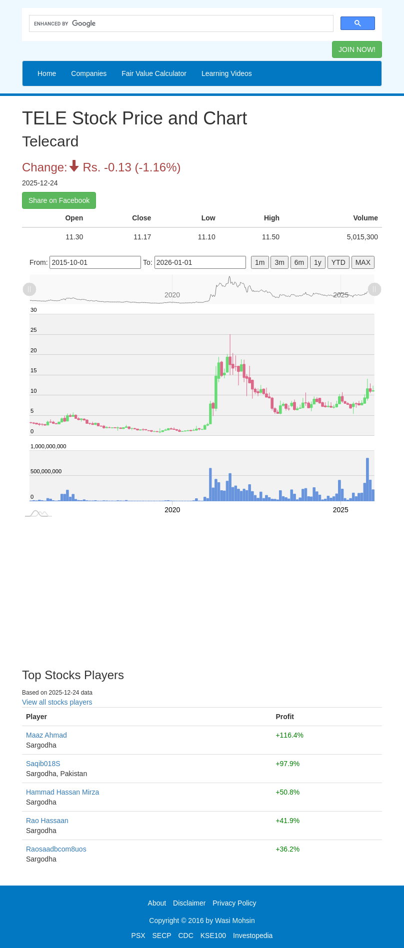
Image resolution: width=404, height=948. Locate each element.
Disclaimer (189, 903)
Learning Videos (227, 73)
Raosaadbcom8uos (56, 849)
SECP (161, 936)
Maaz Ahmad (46, 735)
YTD (339, 262)
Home (47, 73)
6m (299, 262)
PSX (139, 936)
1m (259, 262)
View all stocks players (57, 702)
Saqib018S (43, 764)
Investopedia (252, 936)
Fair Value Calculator (154, 73)
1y (318, 262)
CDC (186, 936)
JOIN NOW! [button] (357, 49)
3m (279, 262)
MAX (363, 262)
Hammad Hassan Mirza (62, 792)
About (157, 903)
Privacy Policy (234, 903)
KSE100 (213, 936)
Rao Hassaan (47, 821)
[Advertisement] (202, 589)
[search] (180, 23)
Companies (88, 73)
